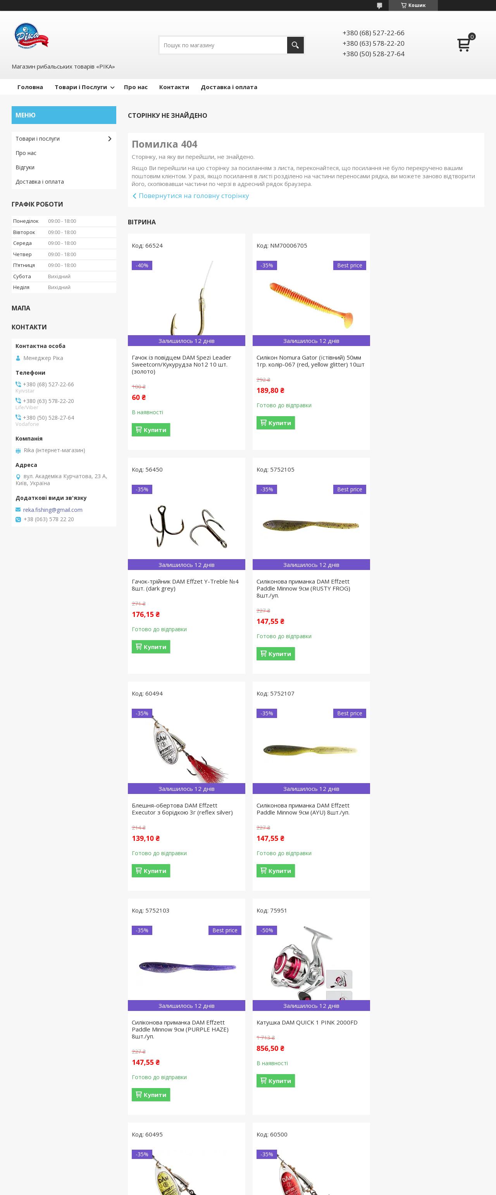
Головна (30, 87)
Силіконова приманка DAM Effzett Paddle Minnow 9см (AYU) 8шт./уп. (420, 585)
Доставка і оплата (229, 87)
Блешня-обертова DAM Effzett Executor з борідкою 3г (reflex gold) (423, 809)
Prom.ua (286, 1173)
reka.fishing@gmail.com (53, 509)
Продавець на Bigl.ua (248, 1180)
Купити (155, 430)
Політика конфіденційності (310, 1187)
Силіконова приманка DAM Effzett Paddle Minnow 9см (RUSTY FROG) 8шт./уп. (179, 588)
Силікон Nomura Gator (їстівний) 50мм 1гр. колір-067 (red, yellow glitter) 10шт (305, 364)
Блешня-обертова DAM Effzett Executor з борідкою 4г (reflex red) (180, 1033)
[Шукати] (295, 45)
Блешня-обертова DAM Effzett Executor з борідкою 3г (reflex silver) (303, 585)
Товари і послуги (38, 138)
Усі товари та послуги (303, 1136)
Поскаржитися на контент (244, 1187)
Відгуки (25, 167)
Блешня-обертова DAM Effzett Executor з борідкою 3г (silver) (417, 1033)
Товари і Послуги (81, 87)
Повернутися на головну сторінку (194, 195)
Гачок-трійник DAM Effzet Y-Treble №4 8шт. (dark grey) (422, 361)
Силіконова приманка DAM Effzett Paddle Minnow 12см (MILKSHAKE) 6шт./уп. (300, 1036)
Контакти (174, 87)
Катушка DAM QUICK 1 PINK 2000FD (303, 805)
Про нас (136, 87)
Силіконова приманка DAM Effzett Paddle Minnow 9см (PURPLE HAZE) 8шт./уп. (180, 812)
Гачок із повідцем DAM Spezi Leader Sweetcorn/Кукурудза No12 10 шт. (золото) (181, 364)
